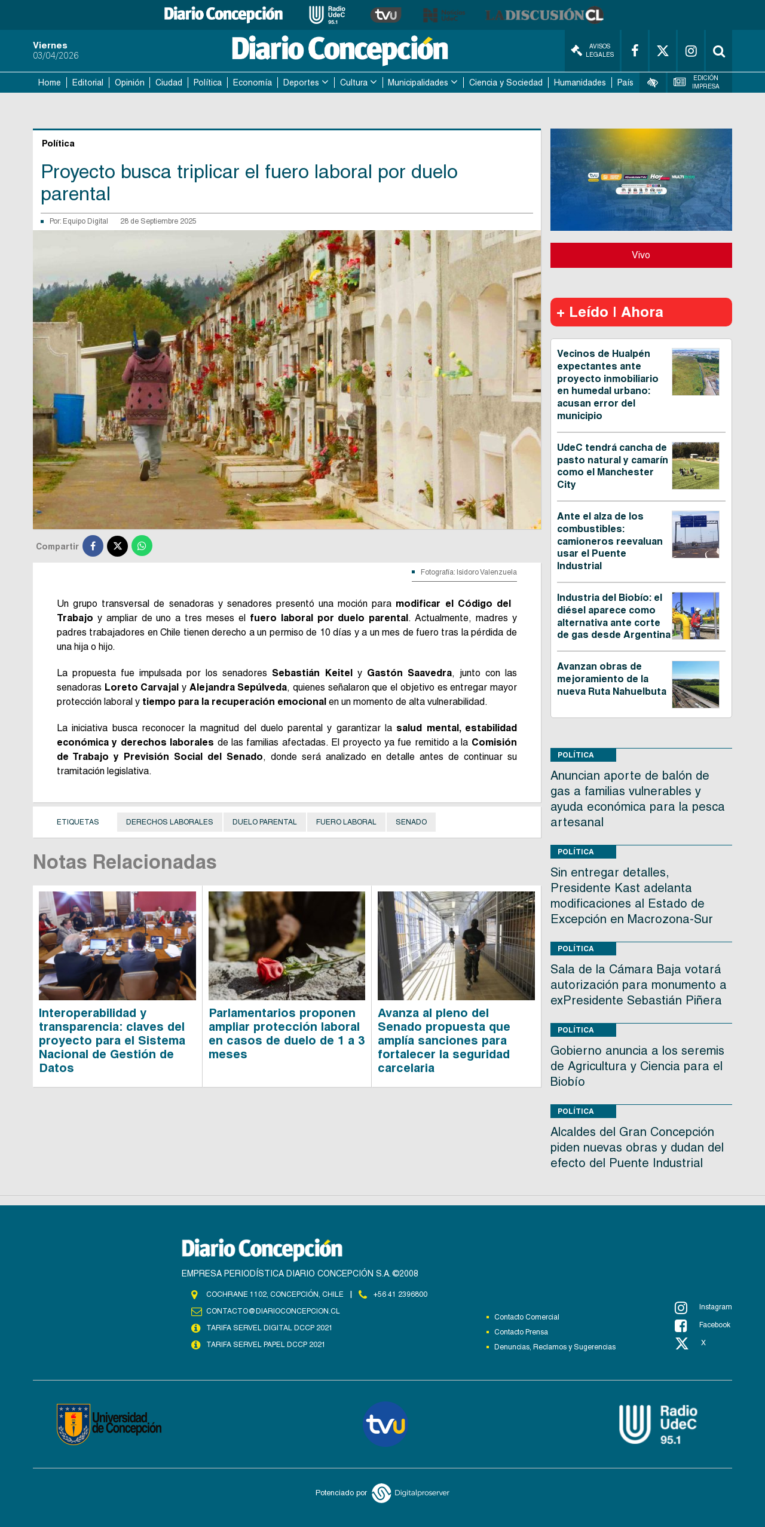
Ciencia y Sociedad (506, 82)
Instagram (703, 1307)
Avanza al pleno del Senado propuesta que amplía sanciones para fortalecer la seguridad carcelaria (444, 1040)
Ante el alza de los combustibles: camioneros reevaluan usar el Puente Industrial (610, 541)
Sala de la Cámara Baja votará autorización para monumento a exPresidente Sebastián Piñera (638, 984)
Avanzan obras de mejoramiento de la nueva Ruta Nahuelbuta (611, 679)
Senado (411, 822)
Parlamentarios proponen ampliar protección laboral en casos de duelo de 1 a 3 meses (287, 1033)
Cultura (354, 82)
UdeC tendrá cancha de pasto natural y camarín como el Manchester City (612, 466)
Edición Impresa (697, 82)
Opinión (130, 82)
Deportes (301, 82)
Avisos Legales (592, 50)
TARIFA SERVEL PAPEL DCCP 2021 (266, 1344)
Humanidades (580, 82)
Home (49, 82)
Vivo (641, 255)
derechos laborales (169, 822)
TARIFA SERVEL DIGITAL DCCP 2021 (269, 1328)
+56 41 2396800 (400, 1294)
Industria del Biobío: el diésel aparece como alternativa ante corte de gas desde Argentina (614, 616)
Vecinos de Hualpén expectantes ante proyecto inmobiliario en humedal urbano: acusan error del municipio (608, 385)
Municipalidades (418, 82)
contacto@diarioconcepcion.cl (273, 1311)
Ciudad (168, 82)
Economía (252, 82)
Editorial (87, 82)
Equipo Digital (85, 221)
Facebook (702, 1325)
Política (208, 82)
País (625, 82)
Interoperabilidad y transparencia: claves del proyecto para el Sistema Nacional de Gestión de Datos (112, 1040)
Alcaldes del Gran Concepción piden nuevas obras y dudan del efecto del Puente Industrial (637, 1147)
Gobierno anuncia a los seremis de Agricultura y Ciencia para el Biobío (637, 1066)
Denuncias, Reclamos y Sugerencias (555, 1347)
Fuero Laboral (346, 822)
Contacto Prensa (521, 1332)
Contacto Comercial (526, 1317)
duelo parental (264, 822)
